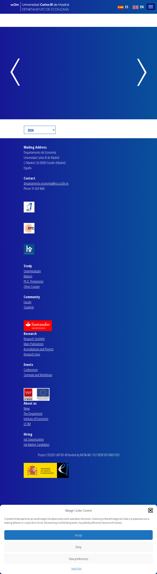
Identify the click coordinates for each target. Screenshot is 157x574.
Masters (28, 276)
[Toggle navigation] (151, 6)
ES (123, 7)
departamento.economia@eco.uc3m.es (46, 183)
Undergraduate (32, 271)
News (27, 408)
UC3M (27, 424)
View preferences (78, 559)
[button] (150, 510)
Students (29, 307)
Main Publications (34, 344)
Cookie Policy (76, 568)
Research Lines (32, 354)
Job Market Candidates (36, 444)
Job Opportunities (34, 439)
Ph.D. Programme (34, 281)
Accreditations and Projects (38, 349)
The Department (33, 413)
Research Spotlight (34, 338)
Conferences (31, 369)
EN (138, 7)
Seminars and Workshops (38, 375)
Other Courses (32, 286)
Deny (78, 547)
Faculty (27, 302)
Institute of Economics (36, 418)
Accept (78, 535)
